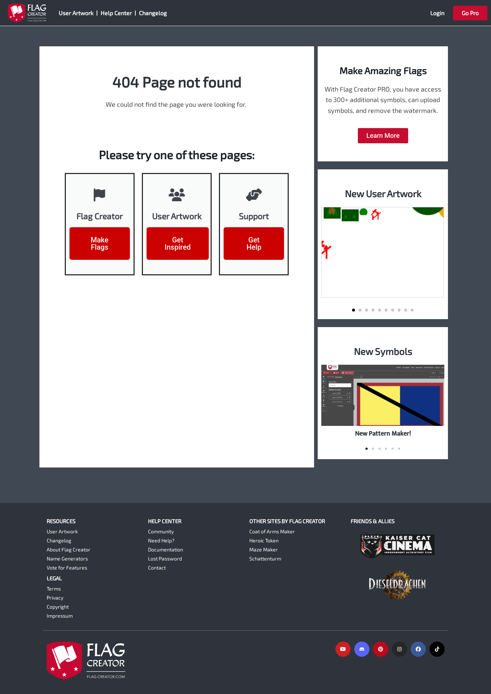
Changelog (153, 12)
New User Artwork (383, 193)
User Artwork (76, 12)
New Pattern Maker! (383, 433)
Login (437, 12)
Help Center (116, 12)
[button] (353, 310)
